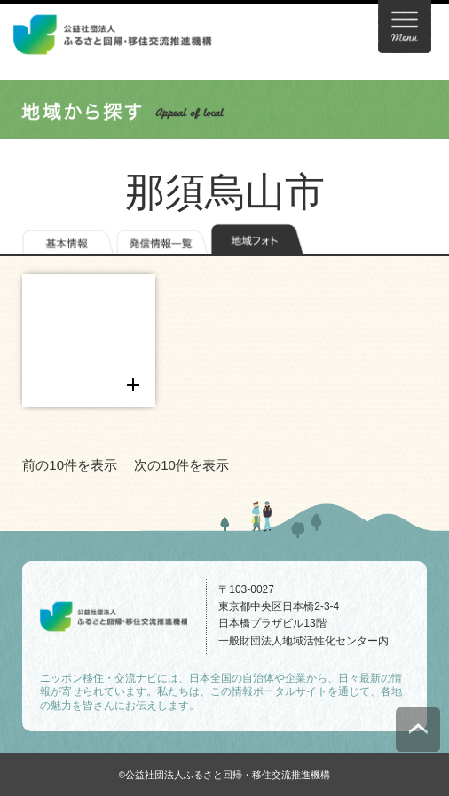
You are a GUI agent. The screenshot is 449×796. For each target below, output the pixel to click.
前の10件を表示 (69, 464)
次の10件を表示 (181, 464)
